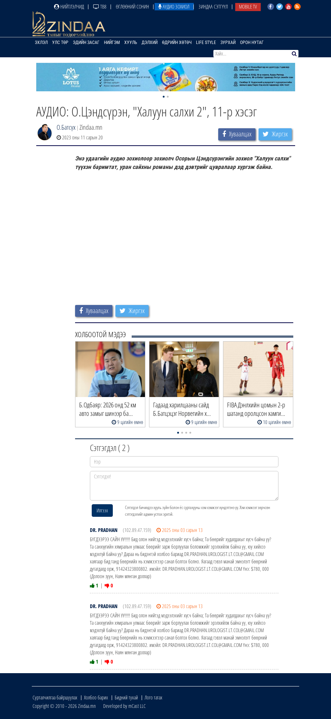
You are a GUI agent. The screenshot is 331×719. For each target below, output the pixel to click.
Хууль (130, 42)
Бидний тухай (126, 697)
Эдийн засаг (86, 42)
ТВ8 (100, 6)
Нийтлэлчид (69, 6)
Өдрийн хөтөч (177, 42)
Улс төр (60, 42)
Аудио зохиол (173, 6)
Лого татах (153, 697)
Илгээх (102, 510)
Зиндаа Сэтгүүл (213, 6)
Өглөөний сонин (132, 6)
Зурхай (228, 42)
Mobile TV (248, 6)
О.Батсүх (66, 127)
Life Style (206, 42)
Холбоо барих (96, 697)
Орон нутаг (252, 42)
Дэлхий (150, 42)
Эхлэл (41, 42)
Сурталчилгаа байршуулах (55, 697)
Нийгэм (112, 42)
